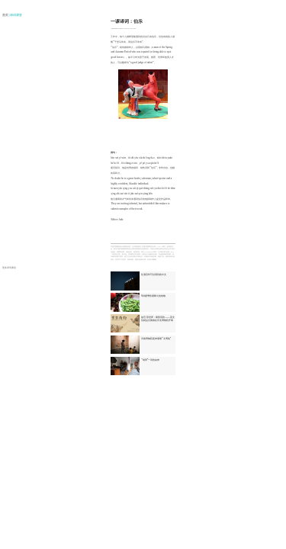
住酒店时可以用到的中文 (153, 274)
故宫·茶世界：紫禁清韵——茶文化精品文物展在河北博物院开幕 (158, 319)
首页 (5, 15)
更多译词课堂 (9, 267)
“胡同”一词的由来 (150, 359)
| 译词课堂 (16, 15)
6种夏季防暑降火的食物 (153, 295)
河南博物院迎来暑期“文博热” (156, 338)
